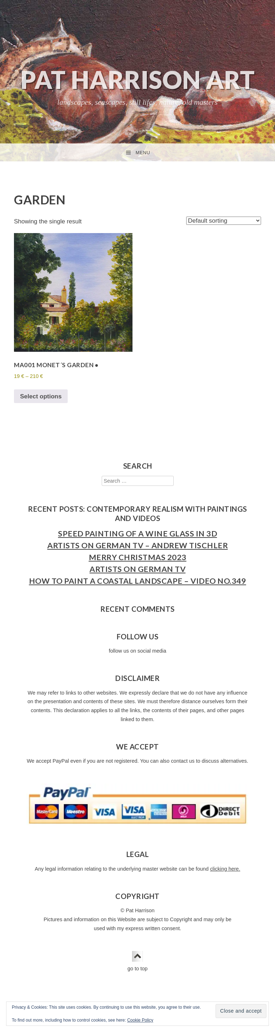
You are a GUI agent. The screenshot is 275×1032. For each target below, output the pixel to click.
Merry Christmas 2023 (138, 557)
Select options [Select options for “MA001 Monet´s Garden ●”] (41, 396)
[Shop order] (223, 221)
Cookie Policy (140, 1020)
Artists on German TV (137, 569)
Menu (143, 152)
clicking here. (225, 869)
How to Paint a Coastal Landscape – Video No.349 (137, 581)
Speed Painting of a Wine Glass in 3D (137, 533)
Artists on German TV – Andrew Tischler (137, 545)
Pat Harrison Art (137, 79)
